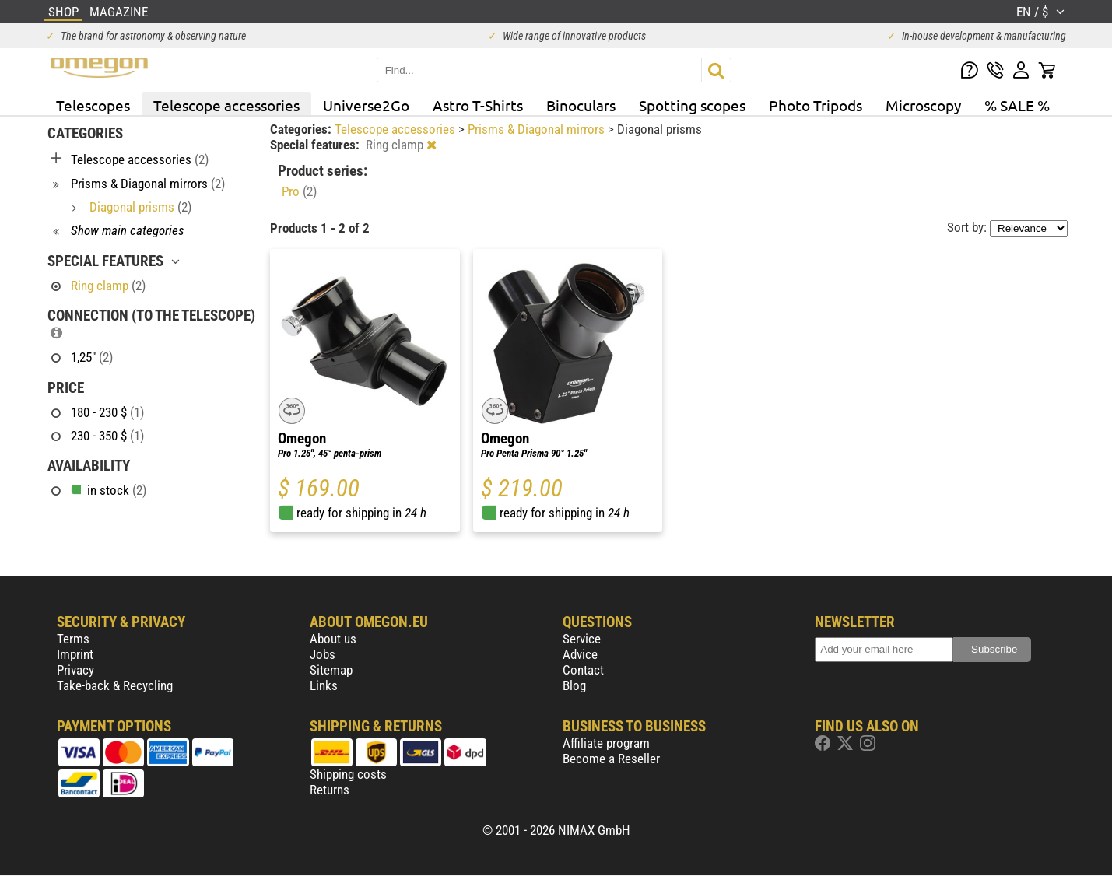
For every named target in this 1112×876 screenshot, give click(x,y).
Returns (329, 789)
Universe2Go (366, 105)
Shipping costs (348, 774)
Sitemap (331, 670)
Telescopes (93, 105)
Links (324, 685)
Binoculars (581, 105)
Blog (574, 685)
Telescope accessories (226, 105)
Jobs (322, 654)
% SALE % (1017, 105)
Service (582, 638)
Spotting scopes (692, 105)
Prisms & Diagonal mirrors (538, 129)
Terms (73, 638)
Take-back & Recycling (115, 685)
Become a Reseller (611, 758)
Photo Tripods (815, 105)
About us (333, 638)
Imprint (75, 654)
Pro (299, 191)
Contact (583, 670)
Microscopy (923, 105)
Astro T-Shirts (478, 105)
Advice (580, 654)
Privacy (75, 670)
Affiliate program (606, 743)
